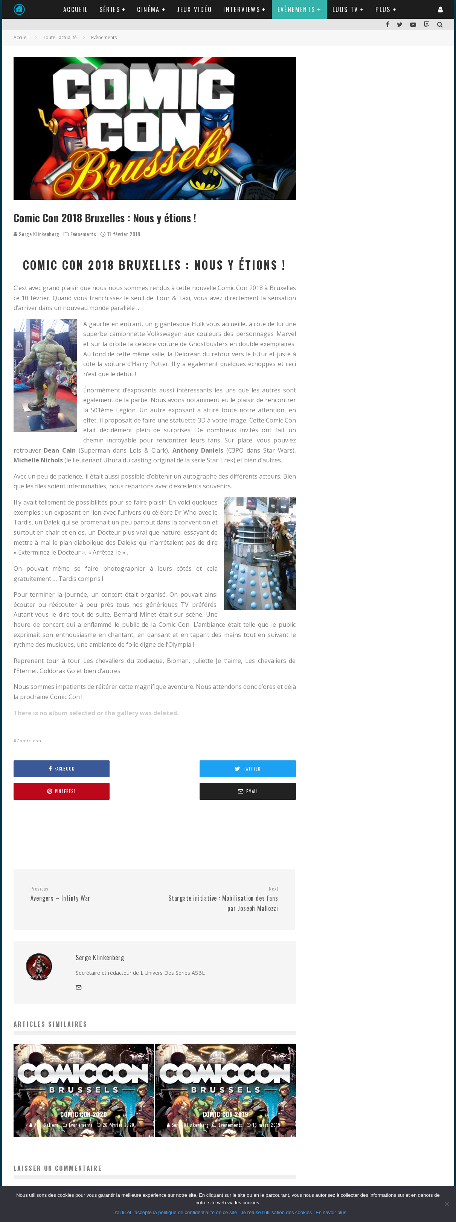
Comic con (29, 740)
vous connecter (68, 1167)
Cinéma (148, 9)
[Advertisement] (151, 811)
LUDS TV (345, 9)
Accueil (75, 9)
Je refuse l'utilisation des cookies (276, 1212)
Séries (109, 9)
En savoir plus (331, 1212)
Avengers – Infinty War (90, 871)
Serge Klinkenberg (37, 234)
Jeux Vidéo (194, 9)
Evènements (297, 9)
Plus (383, 9)
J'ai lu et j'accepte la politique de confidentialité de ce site (175, 1212)
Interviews (241, 9)
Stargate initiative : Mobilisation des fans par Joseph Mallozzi (219, 876)
